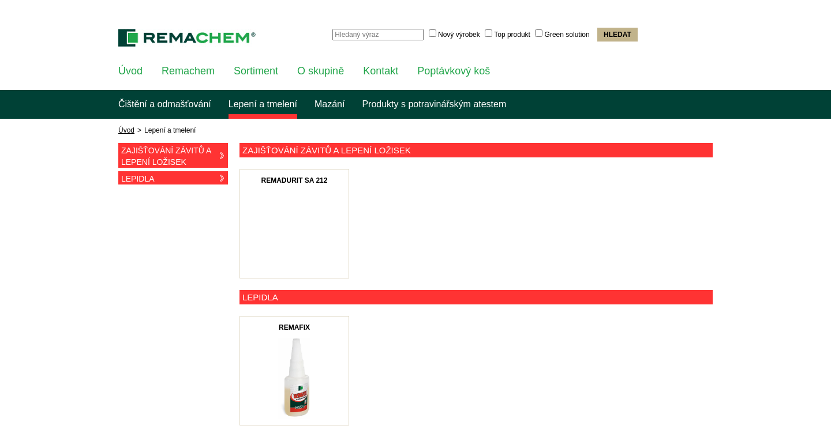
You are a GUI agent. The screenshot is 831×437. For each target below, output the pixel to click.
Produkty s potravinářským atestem (434, 104)
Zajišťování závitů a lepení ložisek (174, 156)
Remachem (188, 71)
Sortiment (256, 71)
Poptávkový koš (453, 71)
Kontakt (380, 71)
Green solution (567, 35)
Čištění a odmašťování (164, 104)
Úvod (130, 71)
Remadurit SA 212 (294, 180)
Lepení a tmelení (263, 104)
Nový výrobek (459, 35)
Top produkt (512, 35)
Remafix (294, 327)
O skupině (320, 71)
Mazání (330, 104)
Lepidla (174, 178)
